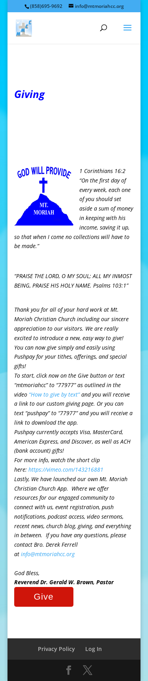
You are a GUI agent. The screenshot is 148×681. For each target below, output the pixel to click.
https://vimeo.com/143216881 (65, 469)
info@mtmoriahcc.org (48, 554)
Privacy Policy (56, 649)
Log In (93, 649)
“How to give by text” (54, 394)
